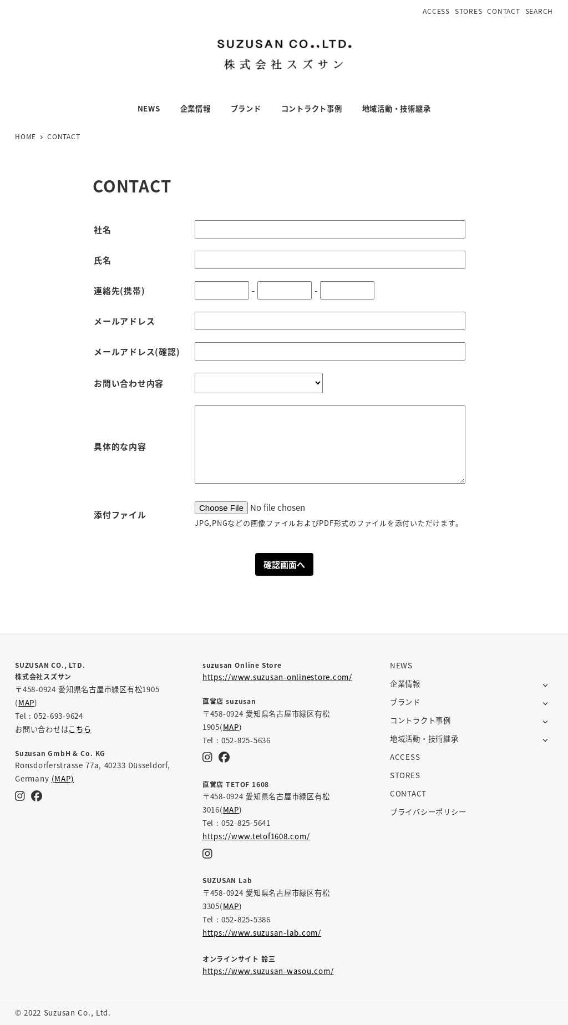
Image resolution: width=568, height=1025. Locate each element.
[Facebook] (36, 795)
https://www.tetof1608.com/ (256, 836)
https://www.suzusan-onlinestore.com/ (277, 677)
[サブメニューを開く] (545, 684)
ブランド (405, 702)
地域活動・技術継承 (424, 738)
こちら (79, 729)
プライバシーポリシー (428, 811)
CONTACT (503, 11)
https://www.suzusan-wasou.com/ (268, 971)
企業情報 (405, 683)
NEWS (401, 665)
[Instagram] (20, 795)
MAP (26, 702)
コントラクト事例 (420, 720)
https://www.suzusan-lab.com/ (261, 932)
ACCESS (436, 11)
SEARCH (539, 11)
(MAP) (63, 778)
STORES (469, 11)
